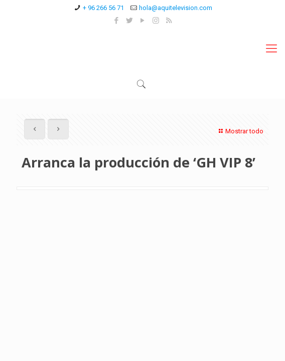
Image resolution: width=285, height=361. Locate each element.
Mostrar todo (239, 131)
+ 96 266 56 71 (103, 8)
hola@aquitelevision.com (175, 8)
